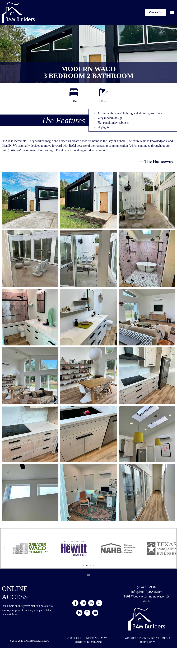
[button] (172, 12)
